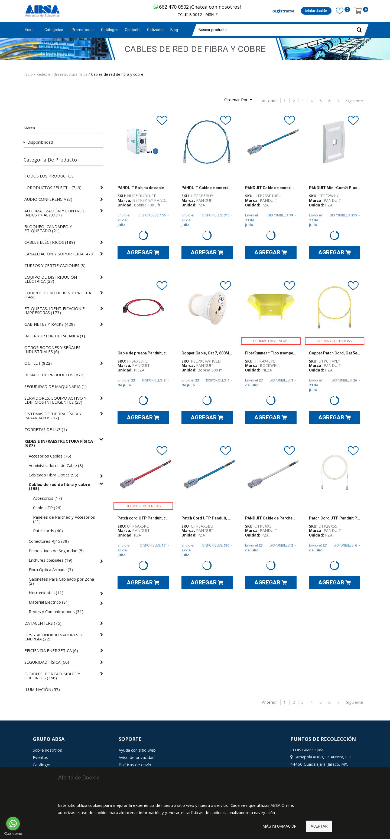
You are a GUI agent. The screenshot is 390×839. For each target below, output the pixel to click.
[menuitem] (83, 30)
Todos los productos (49, 176)
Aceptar (319, 826)
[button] (238, 100)
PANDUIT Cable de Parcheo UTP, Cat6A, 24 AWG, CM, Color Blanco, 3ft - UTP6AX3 (271, 518)
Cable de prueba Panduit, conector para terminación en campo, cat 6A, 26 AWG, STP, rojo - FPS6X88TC (143, 353)
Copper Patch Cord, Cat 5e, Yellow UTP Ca (334, 353)
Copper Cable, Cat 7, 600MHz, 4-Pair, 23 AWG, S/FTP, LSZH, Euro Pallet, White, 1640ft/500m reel (207, 353)
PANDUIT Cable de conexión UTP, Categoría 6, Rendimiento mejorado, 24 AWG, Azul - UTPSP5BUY (207, 188)
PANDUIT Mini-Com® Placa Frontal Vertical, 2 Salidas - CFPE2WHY (334, 188)
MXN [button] (210, 14)
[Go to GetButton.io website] (13, 833)
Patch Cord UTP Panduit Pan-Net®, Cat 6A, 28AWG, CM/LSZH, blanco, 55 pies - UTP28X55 (334, 518)
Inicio (29, 30)
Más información (280, 826)
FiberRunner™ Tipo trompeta (271, 353)
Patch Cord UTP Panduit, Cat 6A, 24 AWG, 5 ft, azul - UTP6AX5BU (207, 518)
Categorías (53, 30)
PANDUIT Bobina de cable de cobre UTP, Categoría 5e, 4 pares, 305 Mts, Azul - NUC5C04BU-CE (143, 188)
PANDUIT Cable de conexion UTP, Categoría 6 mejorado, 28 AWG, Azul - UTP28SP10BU (271, 188)
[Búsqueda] (27, 98)
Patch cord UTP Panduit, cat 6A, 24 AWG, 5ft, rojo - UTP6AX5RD (143, 518)
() (53, 187)
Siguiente (354, 100)
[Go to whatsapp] (13, 823)
